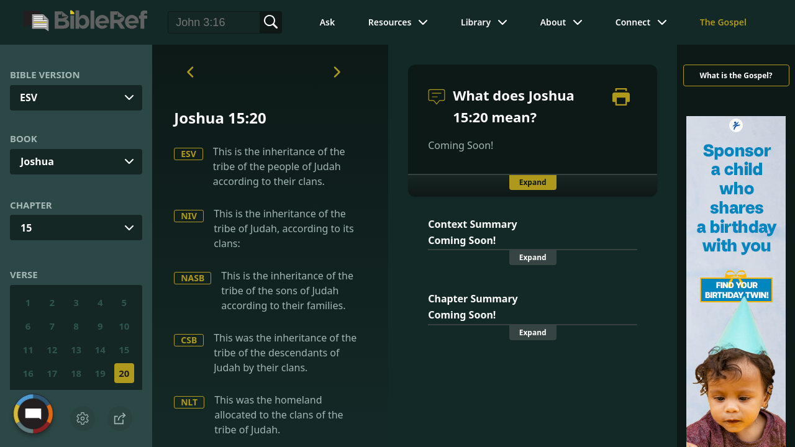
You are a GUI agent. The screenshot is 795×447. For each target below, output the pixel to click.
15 (26, 228)
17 (52, 373)
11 (28, 349)
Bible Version (45, 74)
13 (76, 349)
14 (100, 349)
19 (100, 373)
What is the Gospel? (735, 75)
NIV (189, 216)
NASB (192, 278)
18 (76, 373)
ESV (188, 154)
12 (52, 349)
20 (124, 373)
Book (23, 138)
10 (124, 326)
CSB (189, 340)
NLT (189, 402)
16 (28, 373)
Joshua (37, 161)
